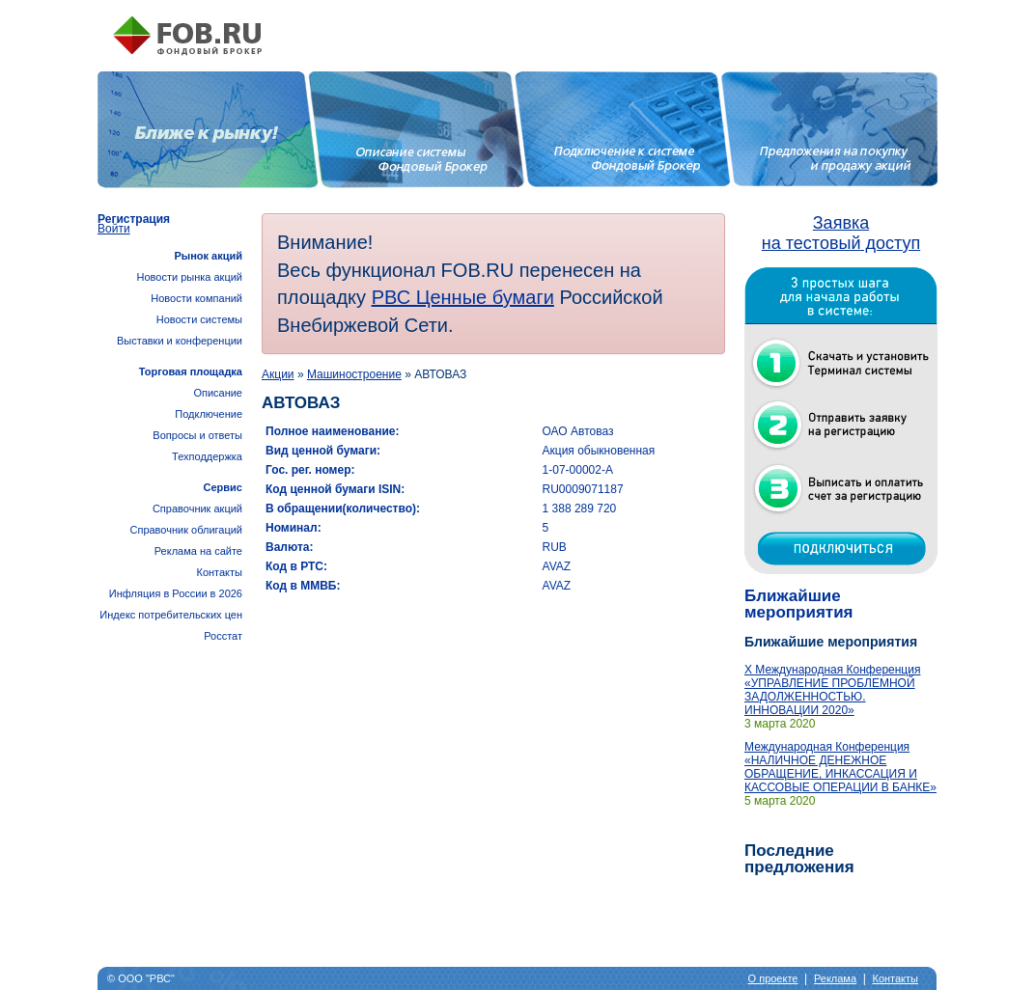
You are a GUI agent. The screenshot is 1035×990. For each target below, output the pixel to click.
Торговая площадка (190, 371)
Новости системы (199, 319)
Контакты (219, 572)
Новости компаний (196, 298)
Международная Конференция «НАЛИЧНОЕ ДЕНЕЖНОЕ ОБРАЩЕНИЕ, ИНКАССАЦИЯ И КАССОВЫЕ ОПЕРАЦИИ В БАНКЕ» (840, 767)
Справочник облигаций (185, 530)
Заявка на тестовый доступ (841, 233)
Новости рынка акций (189, 277)
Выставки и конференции (179, 340)
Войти (114, 228)
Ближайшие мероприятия (798, 604)
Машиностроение (354, 374)
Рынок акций (208, 255)
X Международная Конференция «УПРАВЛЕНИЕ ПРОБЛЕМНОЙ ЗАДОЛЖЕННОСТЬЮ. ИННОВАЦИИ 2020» (832, 690)
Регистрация (134, 219)
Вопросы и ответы (197, 435)
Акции (278, 374)
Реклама (835, 978)
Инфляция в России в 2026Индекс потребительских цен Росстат (170, 615)
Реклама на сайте (198, 551)
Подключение (208, 414)
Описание (217, 393)
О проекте (773, 978)
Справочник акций (197, 508)
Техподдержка (207, 456)
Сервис (223, 487)
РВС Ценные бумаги (463, 297)
